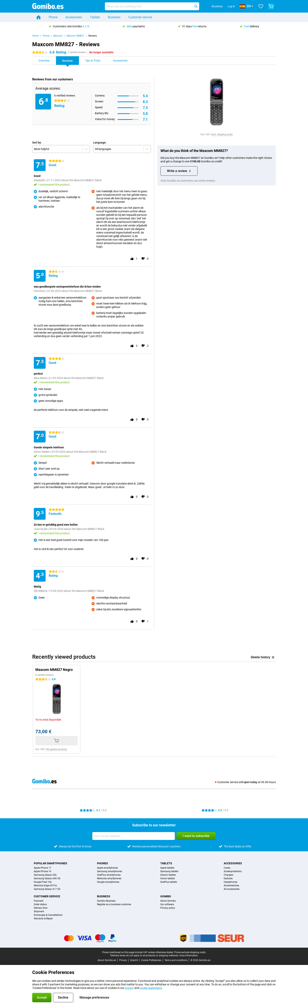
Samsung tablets (169, 871)
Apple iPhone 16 (42, 871)
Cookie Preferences (151, 960)
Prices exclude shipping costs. (190, 952)
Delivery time (40, 908)
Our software (167, 904)
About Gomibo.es (107, 960)
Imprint (134, 960)
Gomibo (165, 896)
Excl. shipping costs (222, 134)
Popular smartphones (50, 863)
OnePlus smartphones (109, 875)
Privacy (123, 960)
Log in (231, 6)
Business (114, 17)
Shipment (39, 911)
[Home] (38, 17)
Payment (38, 900)
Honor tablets (167, 878)
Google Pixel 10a (43, 882)
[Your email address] (133, 836)
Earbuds (228, 878)
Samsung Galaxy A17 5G (47, 889)
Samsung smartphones (109, 871)
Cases (227, 867)
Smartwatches (231, 885)
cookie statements (151, 988)
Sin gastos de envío (56, 749)
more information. (188, 955)
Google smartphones (108, 882)
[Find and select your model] (152, 6)
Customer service (140, 17)
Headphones (230, 882)
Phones (102, 863)
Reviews (92, 35)
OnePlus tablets (168, 882)
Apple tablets (167, 867)
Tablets (95, 17)
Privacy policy (167, 908)
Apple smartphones (107, 867)
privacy (129, 988)
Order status (40, 904)
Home (35, 35)
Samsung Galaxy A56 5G (47, 878)
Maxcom (58, 35)
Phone (53, 17)
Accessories (73, 17)
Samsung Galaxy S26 (45, 875)
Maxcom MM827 (75, 35)
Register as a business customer (114, 904)
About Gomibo (168, 900)
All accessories (231, 889)
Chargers (228, 875)
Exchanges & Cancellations (48, 915)
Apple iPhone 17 (42, 867)
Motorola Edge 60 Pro (45, 885)
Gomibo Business (106, 900)
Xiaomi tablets (168, 875)
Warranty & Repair (43, 918)
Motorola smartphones (109, 878)
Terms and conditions (175, 960)
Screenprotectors (233, 871)
